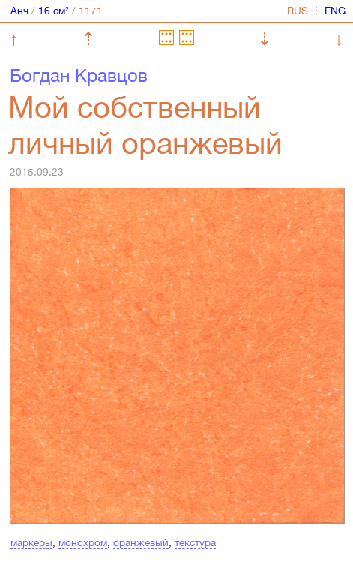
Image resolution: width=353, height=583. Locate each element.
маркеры (31, 542)
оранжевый (141, 542)
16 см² (53, 11)
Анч (19, 11)
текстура (195, 542)
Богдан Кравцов (79, 75)
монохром (82, 542)
